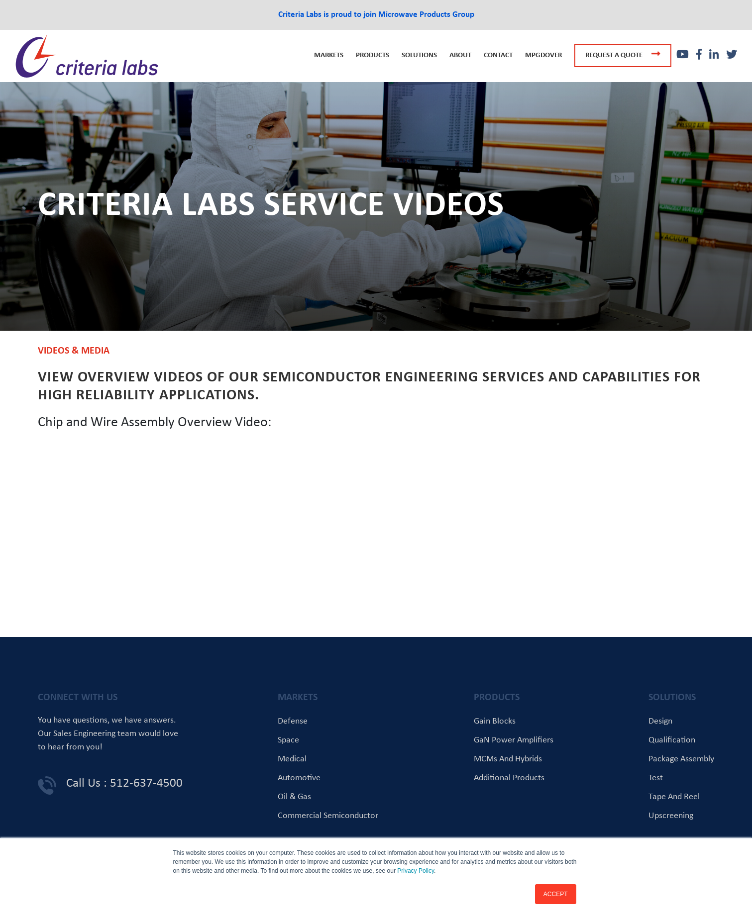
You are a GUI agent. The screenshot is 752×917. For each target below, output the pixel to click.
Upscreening (670, 816)
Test (655, 778)
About (460, 55)
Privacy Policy (415, 870)
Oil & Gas (294, 797)
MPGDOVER (543, 55)
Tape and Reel (674, 797)
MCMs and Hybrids (508, 759)
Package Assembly (681, 759)
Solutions (419, 55)
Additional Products (509, 778)
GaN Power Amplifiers (513, 740)
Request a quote (622, 54)
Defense (293, 721)
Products (372, 55)
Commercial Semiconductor (328, 816)
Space (288, 740)
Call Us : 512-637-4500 (124, 783)
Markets (328, 55)
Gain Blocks (495, 721)
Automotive (299, 778)
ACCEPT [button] (555, 894)
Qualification (671, 740)
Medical (292, 759)
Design (660, 721)
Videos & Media (73, 351)
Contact (498, 55)
